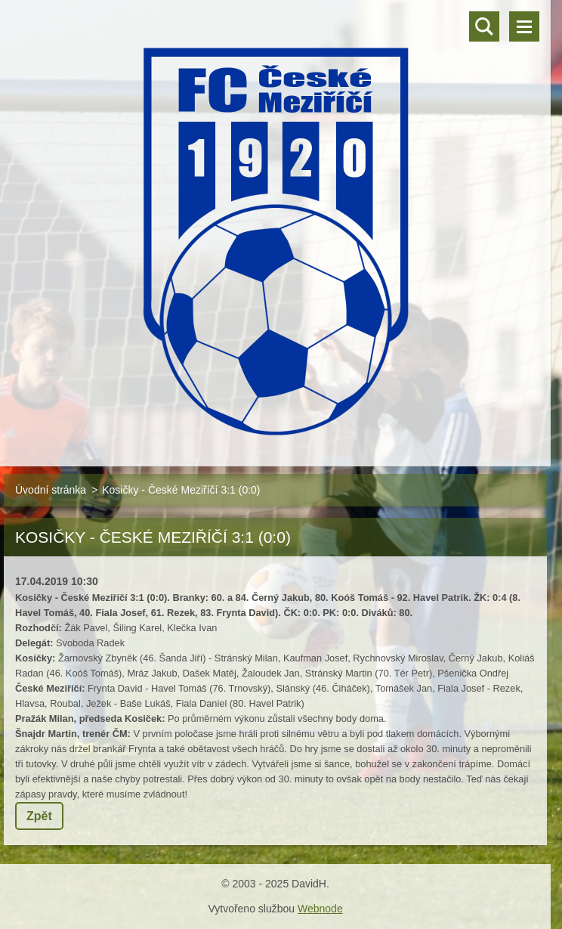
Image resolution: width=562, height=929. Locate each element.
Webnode (320, 909)
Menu (524, 26)
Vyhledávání (484, 26)
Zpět (39, 816)
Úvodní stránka (50, 490)
